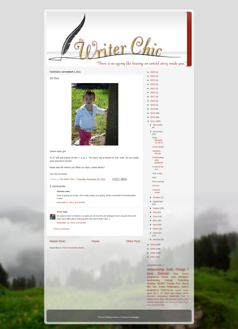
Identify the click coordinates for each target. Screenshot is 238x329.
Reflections (173, 286)
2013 (153, 113)
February (157, 233)
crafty (161, 302)
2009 (153, 249)
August (156, 208)
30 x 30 (158, 293)
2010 (153, 244)
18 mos (155, 185)
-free (167, 302)
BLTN (186, 293)
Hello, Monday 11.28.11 (157, 140)
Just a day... (158, 173)
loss (173, 276)
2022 (153, 84)
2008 (153, 253)
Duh (154, 177)
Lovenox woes (156, 191)
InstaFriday (174, 296)
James (178, 290)
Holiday (151, 283)
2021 (153, 88)
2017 (153, 96)
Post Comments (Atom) (73, 248)
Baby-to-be (167, 290)
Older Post (133, 241)
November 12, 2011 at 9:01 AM (71, 223)
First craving (158, 181)
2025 (153, 72)
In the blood (157, 147)
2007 (153, 257)
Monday (155, 305)
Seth (169, 269)
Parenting (183, 280)
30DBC (161, 283)
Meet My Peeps (173, 293)
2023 (153, 80)
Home (95, 241)
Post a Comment (61, 229)
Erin (176, 273)
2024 (153, 76)
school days (159, 299)
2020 (153, 92)
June (155, 216)
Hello (156, 302)
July (155, 212)
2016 (153, 101)
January (157, 239)
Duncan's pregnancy (157, 296)
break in (180, 299)
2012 (153, 117)
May (155, 220)
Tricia (59, 212)
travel (162, 286)
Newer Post (57, 241)
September (158, 201)
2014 (153, 109)
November (158, 131)
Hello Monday (170, 299)
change (169, 280)
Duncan (163, 273)
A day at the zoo (157, 168)
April (155, 224)
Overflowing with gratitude (157, 160)
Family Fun (173, 283)
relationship (155, 269)
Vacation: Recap (156, 152)
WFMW (161, 305)
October (157, 197)
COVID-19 (173, 302)
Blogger (135, 317)
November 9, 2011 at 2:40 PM (71, 202)
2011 (153, 121)
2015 (153, 105)
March (156, 229)
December (158, 125)
